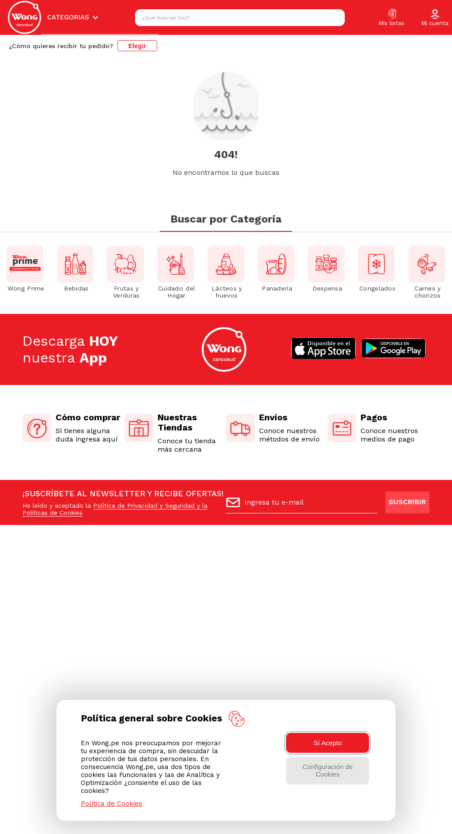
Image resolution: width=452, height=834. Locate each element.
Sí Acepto (327, 743)
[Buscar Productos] (336, 17)
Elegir (137, 45)
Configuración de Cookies (328, 770)
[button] (434, 18)
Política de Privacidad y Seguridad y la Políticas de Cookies (115, 509)
